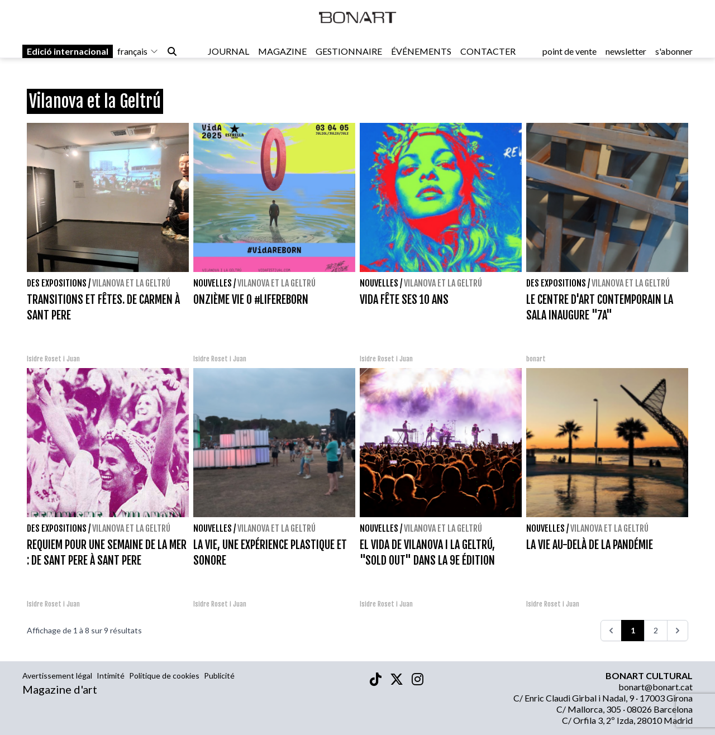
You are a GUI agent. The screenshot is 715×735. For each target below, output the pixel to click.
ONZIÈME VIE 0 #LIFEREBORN (250, 300)
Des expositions (57, 283)
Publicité (219, 675)
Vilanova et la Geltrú (131, 283)
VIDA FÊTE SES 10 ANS (404, 300)
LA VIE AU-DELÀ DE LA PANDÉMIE (589, 545)
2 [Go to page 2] (656, 630)
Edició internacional (67, 56)
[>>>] (677, 630)
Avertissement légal (57, 675)
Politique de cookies (164, 675)
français (138, 56)
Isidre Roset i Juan (53, 359)
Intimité (111, 675)
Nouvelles (212, 283)
